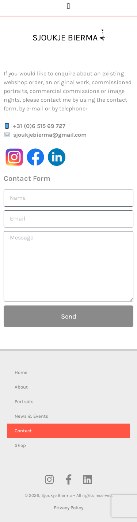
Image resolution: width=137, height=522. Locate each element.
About (21, 387)
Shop (20, 445)
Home (21, 372)
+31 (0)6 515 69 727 (39, 125)
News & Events (31, 416)
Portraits (24, 401)
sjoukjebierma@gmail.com (50, 134)
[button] (68, 6)
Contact (23, 430)
